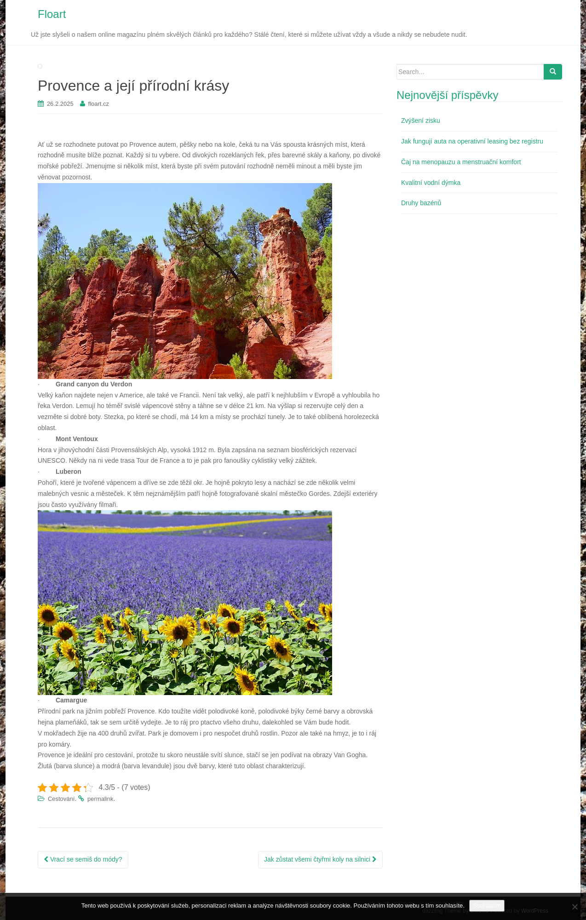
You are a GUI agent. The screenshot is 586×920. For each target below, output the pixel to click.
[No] (574, 906)
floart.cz (98, 103)
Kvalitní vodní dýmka (430, 182)
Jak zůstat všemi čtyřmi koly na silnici (320, 859)
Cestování (61, 798)
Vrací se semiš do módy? (83, 859)
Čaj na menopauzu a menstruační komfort (461, 162)
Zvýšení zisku (420, 120)
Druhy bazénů (421, 203)
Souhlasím (487, 905)
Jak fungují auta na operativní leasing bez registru (472, 141)
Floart (52, 14)
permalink (100, 798)
